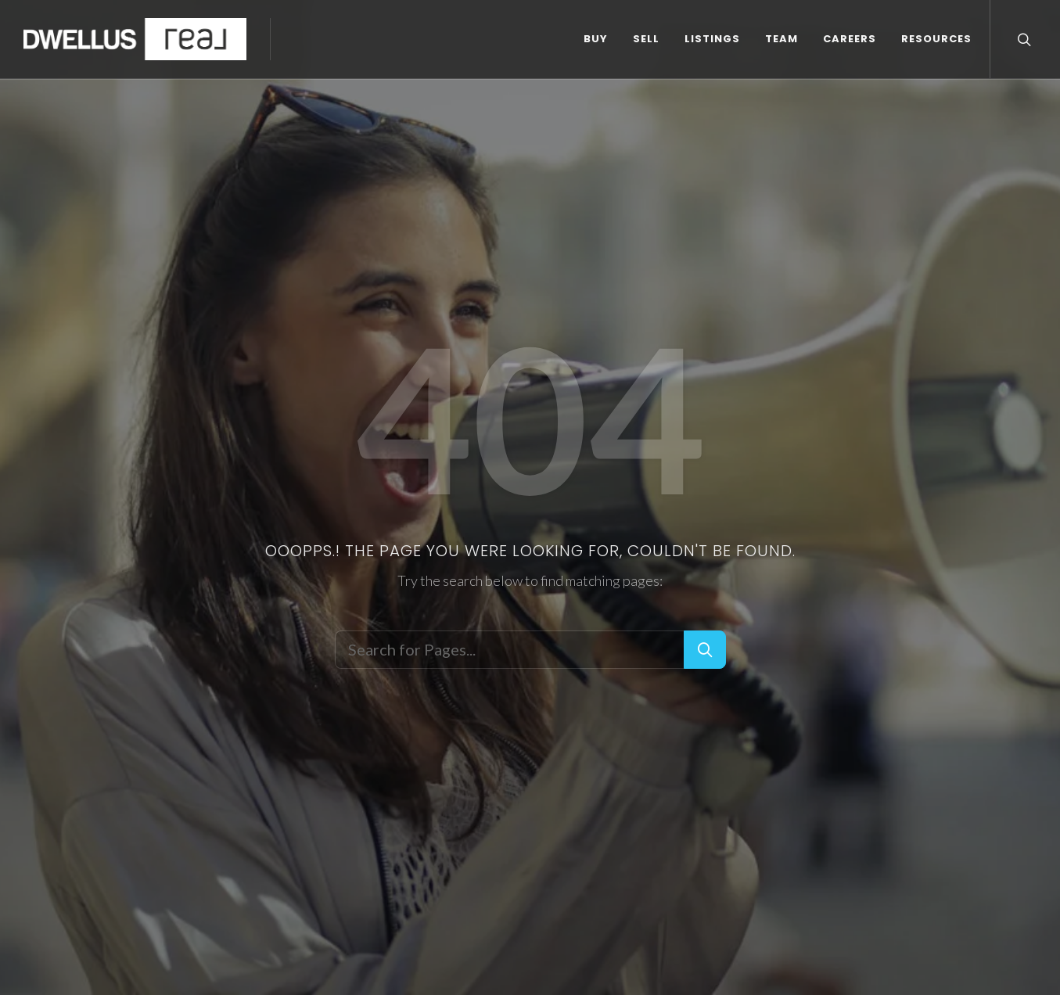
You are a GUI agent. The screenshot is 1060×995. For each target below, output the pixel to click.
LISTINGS (712, 38)
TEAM (781, 38)
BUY (596, 38)
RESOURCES (936, 38)
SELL (646, 38)
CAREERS (849, 38)
